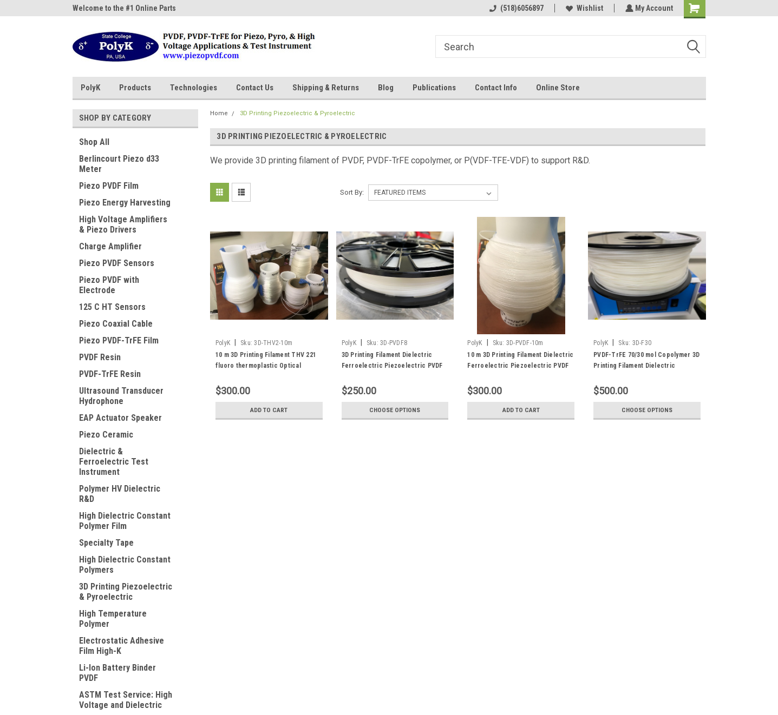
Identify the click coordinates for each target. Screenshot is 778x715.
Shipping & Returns (325, 87)
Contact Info (496, 87)
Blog (386, 87)
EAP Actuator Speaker (120, 418)
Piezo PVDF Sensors (116, 263)
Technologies (193, 87)
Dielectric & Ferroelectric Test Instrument (113, 461)
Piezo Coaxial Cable (116, 324)
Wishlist (583, 8)
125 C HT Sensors (112, 307)
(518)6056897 (515, 8)
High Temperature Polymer (113, 618)
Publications (434, 87)
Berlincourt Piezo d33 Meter (119, 164)
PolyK (90, 87)
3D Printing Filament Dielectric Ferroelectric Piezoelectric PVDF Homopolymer (392, 365)
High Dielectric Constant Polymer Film (125, 521)
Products (135, 87)
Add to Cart (268, 410)
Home (219, 113)
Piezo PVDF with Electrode (109, 285)
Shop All (94, 142)
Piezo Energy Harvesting (125, 202)
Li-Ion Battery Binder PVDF (117, 673)
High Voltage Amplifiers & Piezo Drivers (123, 224)
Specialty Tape (106, 543)
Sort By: (352, 192)
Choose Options (394, 410)
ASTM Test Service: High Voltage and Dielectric (125, 700)
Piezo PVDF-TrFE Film (119, 340)
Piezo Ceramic (106, 434)
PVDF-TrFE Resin (110, 374)
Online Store (558, 87)
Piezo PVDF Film (109, 186)
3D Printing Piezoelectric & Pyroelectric (125, 591)
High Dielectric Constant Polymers (125, 564)
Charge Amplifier (110, 246)
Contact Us (254, 87)
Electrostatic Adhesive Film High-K (121, 645)
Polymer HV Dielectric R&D (119, 494)
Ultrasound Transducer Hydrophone (121, 396)
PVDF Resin (100, 357)
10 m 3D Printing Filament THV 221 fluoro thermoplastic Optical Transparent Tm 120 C (265, 365)
